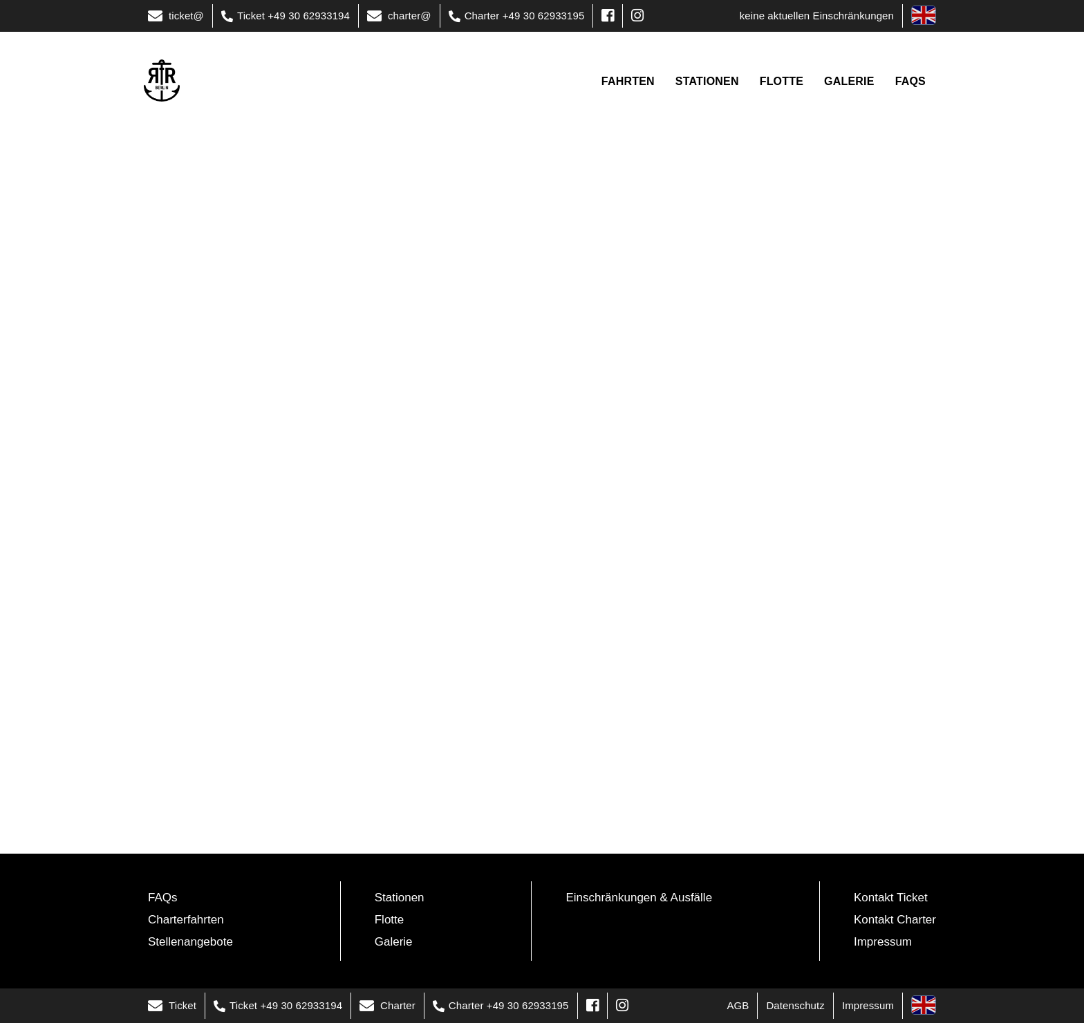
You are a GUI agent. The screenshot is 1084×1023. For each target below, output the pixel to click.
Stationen (399, 897)
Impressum (883, 941)
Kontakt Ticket (891, 897)
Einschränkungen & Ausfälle (639, 897)
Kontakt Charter (895, 919)
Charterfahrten (186, 919)
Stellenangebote (190, 941)
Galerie (394, 941)
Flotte (389, 919)
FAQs (163, 897)
